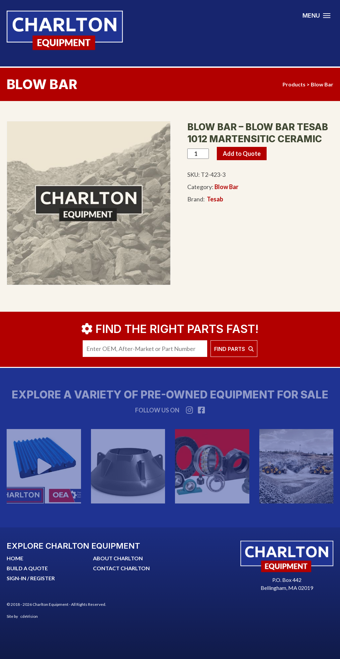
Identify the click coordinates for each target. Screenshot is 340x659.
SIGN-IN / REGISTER (31, 578)
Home (15, 558)
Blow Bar (322, 84)
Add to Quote (242, 153)
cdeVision (29, 616)
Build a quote (27, 568)
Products (294, 84)
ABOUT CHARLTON (118, 558)
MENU (311, 15)
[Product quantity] (198, 154)
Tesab (215, 199)
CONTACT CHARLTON (121, 568)
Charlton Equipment (65, 30)
